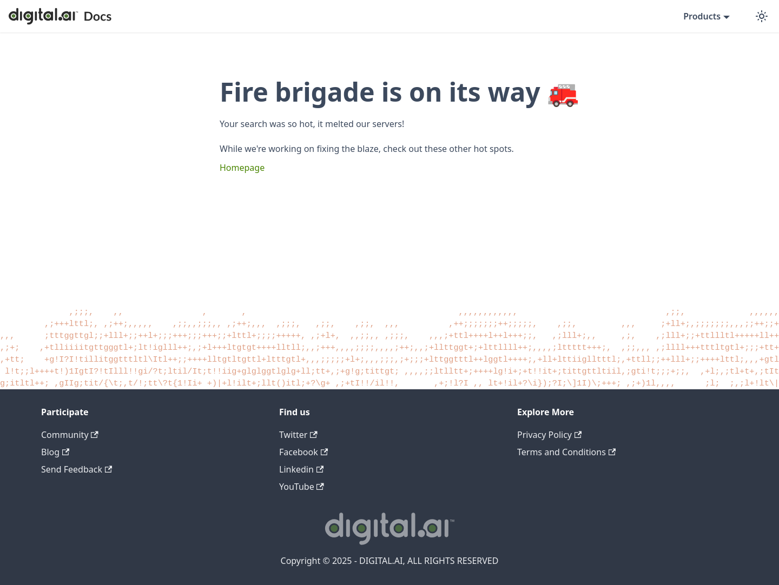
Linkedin (301, 469)
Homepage (242, 168)
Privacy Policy (549, 435)
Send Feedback (76, 469)
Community (69, 435)
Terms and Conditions (566, 452)
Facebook (303, 452)
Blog (55, 452)
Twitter (298, 435)
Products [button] (702, 16)
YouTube (301, 487)
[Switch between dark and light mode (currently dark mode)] (761, 16)
